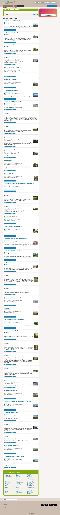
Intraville (17, 481)
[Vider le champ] (35, 12)
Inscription (50, 5)
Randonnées (10, 5)
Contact (4, 510)
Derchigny (6, 489)
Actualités (4, 507)
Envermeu (6, 491)
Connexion (54, 5)
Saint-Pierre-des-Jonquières (31, 482)
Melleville (17, 489)
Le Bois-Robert (18, 483)
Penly (16, 493)
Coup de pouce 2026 (6, 509)
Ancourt (6, 474)
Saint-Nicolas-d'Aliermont (30, 480)
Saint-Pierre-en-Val (29, 483)
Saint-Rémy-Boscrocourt (30, 485)
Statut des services (27, 513)
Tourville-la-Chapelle (30, 492)
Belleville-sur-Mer (7, 481)
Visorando (4, 7)
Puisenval (28, 475)
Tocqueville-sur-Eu (29, 490)
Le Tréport (17, 485)
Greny (16, 480)
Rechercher (35, 14)
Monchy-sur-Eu (18, 491)
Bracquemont (7, 484)
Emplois (4, 506)
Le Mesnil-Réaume (18, 484)
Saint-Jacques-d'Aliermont (30, 478)
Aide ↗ (15, 5)
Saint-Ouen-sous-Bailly (30, 481)
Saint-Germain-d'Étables (30, 477)
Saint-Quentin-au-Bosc (30, 484)
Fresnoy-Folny (18, 476)
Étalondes (6, 492)
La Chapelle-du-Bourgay (19, 482)
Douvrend (6, 490)
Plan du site (5, 504)
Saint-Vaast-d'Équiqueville (30, 486)
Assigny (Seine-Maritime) (8, 476)
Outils (5, 5)
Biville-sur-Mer (7, 483)
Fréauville (17, 475)
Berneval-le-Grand (7, 482)
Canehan (6, 486)
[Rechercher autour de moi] (36, 12)
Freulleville (17, 477)
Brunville (6, 485)
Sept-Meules (28, 488)
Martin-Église (17, 488)
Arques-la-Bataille (7, 475)
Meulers (17, 490)
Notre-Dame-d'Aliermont (19, 492)
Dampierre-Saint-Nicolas (8, 488)
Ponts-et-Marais (29, 474)
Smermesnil (28, 489)
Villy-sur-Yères (29, 493)
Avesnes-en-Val (7, 478)
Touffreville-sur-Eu (29, 491)
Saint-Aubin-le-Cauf (29, 476)
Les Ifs (17, 486)
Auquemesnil (6, 477)
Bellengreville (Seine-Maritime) (9, 480)
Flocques (17, 474)
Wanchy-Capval (29, 494)
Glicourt (17, 478)
